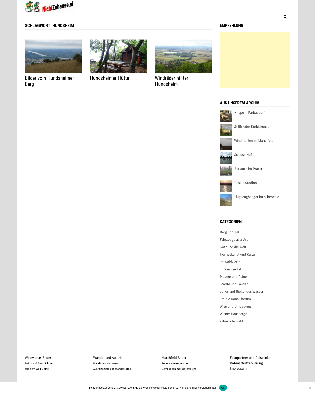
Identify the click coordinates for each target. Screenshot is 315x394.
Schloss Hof (243, 154)
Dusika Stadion (245, 182)
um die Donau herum (235, 299)
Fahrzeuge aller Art (234, 239)
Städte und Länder (234, 284)
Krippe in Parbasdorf (249, 112)
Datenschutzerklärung (246, 363)
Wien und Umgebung (235, 306)
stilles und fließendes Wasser (241, 291)
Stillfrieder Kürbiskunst (251, 126)
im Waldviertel (230, 261)
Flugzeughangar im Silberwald (256, 196)
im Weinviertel (230, 269)
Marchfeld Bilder (174, 357)
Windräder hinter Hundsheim (171, 81)
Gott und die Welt (233, 247)
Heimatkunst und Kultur (238, 254)
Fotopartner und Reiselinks (250, 357)
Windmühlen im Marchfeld (253, 140)
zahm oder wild (231, 321)
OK (223, 387)
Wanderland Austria (108, 357)
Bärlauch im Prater (248, 168)
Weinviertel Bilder (38, 357)
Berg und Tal (229, 232)
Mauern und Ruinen (234, 276)
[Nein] (310, 388)
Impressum (238, 368)
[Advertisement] (255, 60)
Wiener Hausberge (233, 313)
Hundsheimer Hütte (109, 78)
